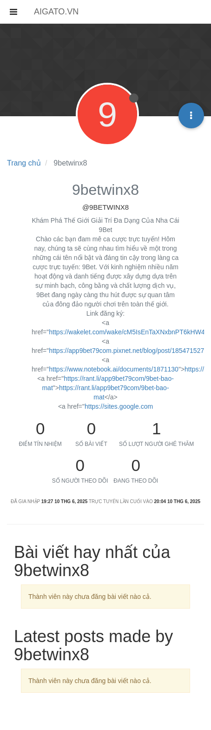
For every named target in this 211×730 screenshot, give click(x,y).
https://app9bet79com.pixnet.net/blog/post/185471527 (126, 350)
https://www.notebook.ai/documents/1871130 (113, 369)
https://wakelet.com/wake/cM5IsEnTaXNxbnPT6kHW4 (126, 332)
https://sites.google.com (119, 406)
